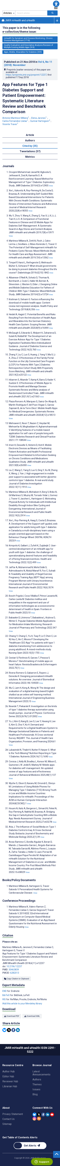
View (51, 186)
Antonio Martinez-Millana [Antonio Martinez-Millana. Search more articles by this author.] (16, 118)
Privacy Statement (12, 1114)
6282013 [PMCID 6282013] (14, 973)
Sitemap (7, 1124)
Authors (36, 1079)
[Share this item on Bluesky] (4, 1030)
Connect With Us (42, 1107)
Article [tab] (30, 135)
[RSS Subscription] (39, 1119)
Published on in (28, 63)
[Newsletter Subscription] (30, 1145)
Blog (35, 1094)
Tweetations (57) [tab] (30, 151)
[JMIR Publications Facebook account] (43, 1115)
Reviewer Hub (10, 1081)
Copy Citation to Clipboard (16, 979)
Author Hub (8, 1071)
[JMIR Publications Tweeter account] (39, 1115)
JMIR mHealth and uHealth (18, 20)
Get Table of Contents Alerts (19, 1137)
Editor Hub (8, 1076)
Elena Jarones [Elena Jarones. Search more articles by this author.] (39, 118)
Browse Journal (42, 1065)
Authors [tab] (30, 140)
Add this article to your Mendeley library (22, 1003)
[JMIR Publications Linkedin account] (48, 1115)
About (6, 1107)
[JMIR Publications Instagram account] (34, 1119)
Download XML (32, 1016)
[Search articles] (52, 13)
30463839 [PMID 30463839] (14, 969)
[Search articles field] (31, 13)
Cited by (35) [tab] (30, 145)
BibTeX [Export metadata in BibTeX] (6, 995)
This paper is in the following (21, 30)
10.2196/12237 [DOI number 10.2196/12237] (14, 966)
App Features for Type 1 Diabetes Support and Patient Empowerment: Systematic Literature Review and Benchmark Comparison (25, 98)
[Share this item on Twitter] (9, 1030)
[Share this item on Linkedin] (18, 1030)
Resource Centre (12, 1065)
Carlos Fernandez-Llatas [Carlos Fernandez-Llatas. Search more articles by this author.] (15, 121)
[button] (56, 3)
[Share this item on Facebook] (13, 1030)
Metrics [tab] (30, 156)
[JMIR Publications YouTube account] (52, 1115)
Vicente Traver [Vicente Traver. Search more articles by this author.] (10, 124)
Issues (36, 1089)
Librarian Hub (9, 1086)
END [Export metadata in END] (4, 991)
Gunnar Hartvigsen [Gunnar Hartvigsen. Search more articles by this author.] (40, 121)
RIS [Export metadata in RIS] (4, 999)
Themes (37, 1084)
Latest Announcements (41, 1073)
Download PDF (11, 1016)
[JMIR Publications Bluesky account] (34, 1115)
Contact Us (8, 1119)
